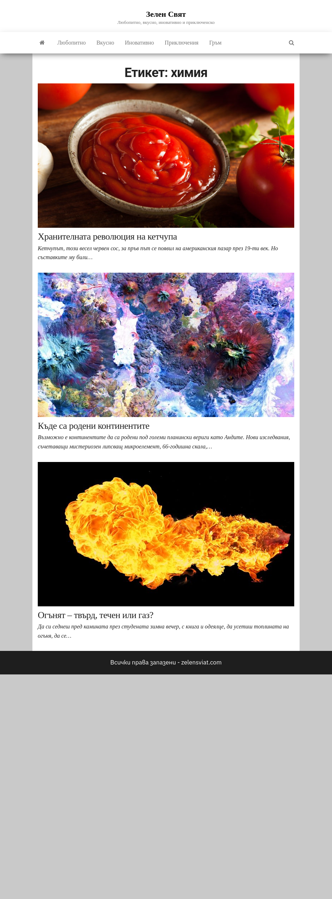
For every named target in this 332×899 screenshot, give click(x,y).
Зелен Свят (166, 14)
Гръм (215, 43)
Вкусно (105, 43)
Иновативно (139, 43)
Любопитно (71, 43)
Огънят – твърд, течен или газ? (95, 615)
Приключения (181, 43)
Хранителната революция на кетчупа (107, 236)
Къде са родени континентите (93, 426)
